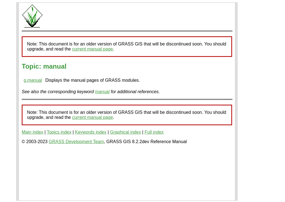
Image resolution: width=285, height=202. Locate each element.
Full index (153, 132)
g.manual (33, 80)
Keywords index (90, 132)
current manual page (92, 49)
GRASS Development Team (76, 141)
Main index (32, 132)
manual (102, 91)
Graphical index (125, 132)
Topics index (59, 132)
